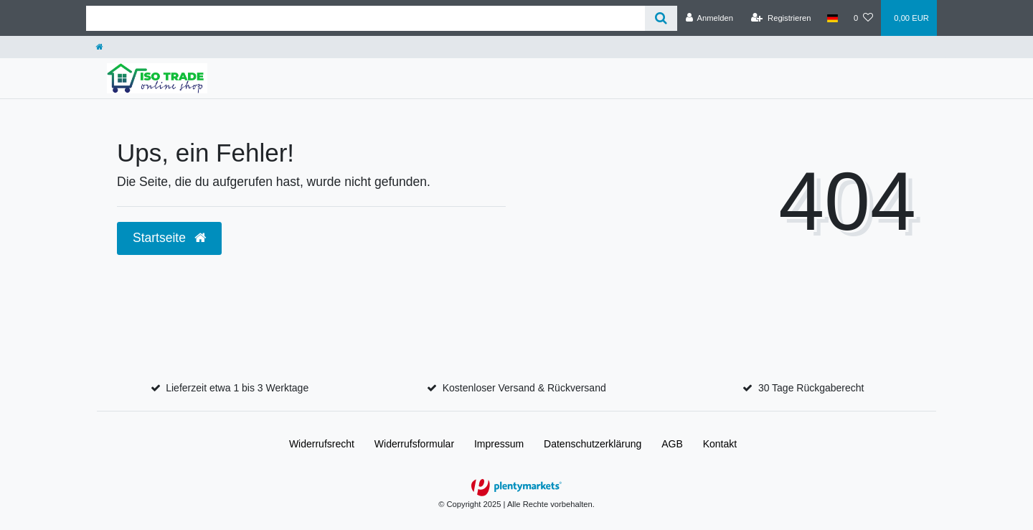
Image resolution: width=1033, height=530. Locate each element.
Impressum (499, 444)
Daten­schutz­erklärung (592, 444)
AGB (672, 444)
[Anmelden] (709, 18)
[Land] (832, 18)
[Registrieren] (781, 18)
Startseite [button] (169, 238)
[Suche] (661, 18)
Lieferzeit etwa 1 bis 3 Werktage (237, 388)
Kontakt (720, 444)
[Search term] (365, 18)
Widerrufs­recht (321, 444)
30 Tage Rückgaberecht (811, 388)
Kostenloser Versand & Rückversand (524, 388)
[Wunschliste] (863, 18)
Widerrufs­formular (414, 444)
